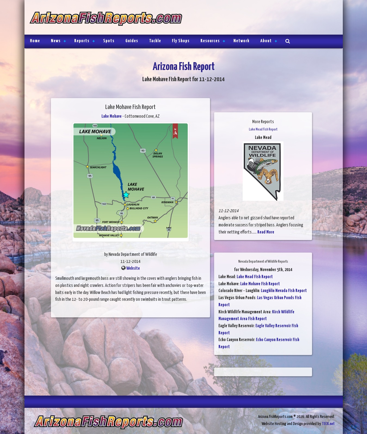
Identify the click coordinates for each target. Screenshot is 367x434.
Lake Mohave (111, 116)
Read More (265, 232)
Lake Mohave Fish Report (260, 284)
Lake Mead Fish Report (255, 277)
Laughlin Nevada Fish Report (284, 291)
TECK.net (328, 424)
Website (133, 268)
